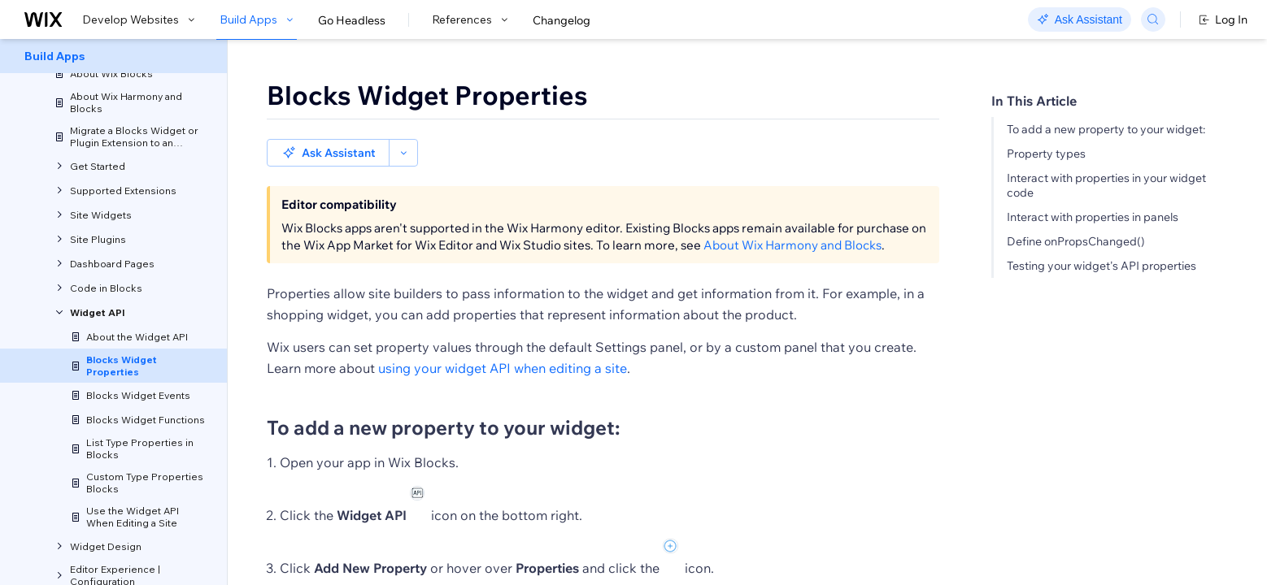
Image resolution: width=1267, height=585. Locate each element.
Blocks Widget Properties (427, 95)
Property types (1046, 153)
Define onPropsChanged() (1076, 241)
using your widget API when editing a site (502, 340)
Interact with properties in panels (1092, 217)
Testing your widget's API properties (1101, 265)
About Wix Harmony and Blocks (792, 217)
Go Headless (351, 20)
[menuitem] (113, 56)
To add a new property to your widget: (1106, 129)
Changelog (561, 20)
